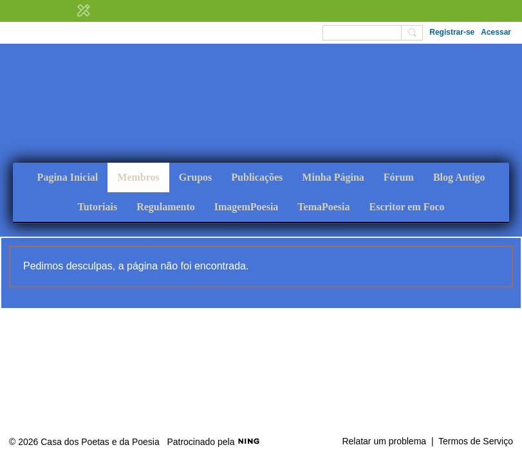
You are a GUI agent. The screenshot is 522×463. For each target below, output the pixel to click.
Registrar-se (451, 32)
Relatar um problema (384, 441)
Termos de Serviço (475, 441)
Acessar (496, 32)
